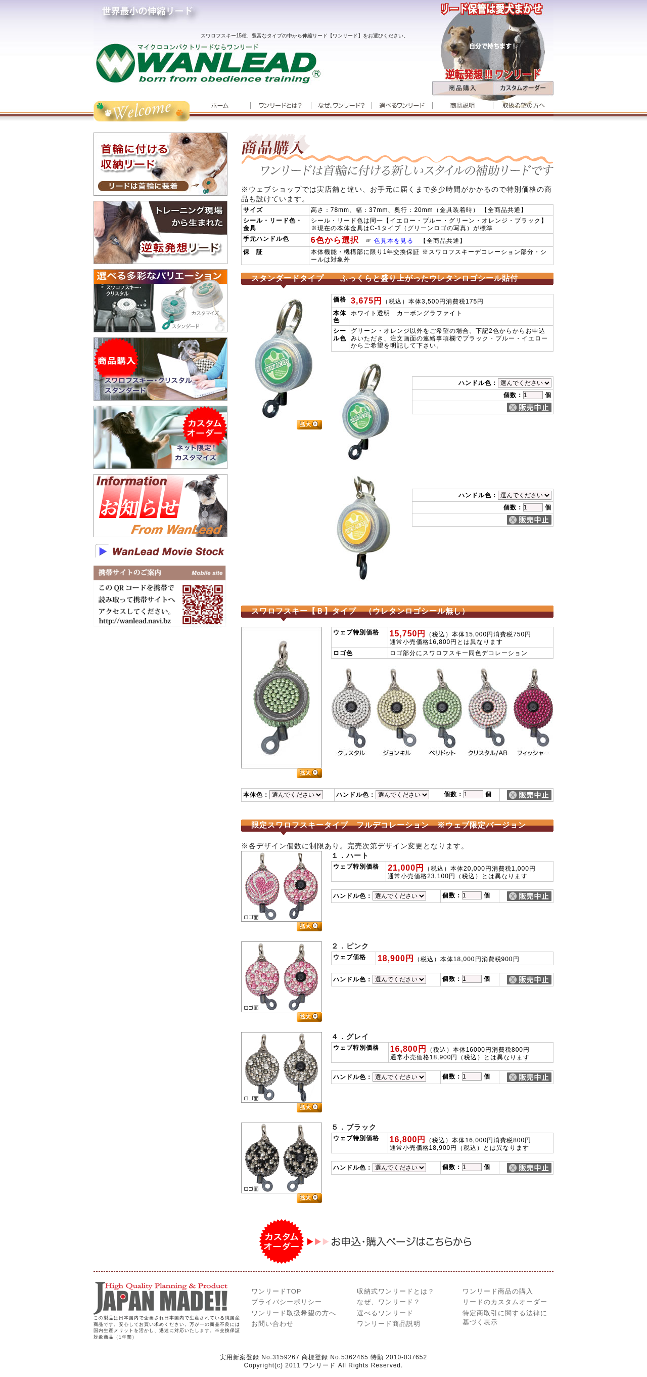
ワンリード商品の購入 (498, 1291)
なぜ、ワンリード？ (389, 1302)
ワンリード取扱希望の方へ (293, 1313)
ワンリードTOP (276, 1291)
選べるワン (385, 1313)
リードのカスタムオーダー (505, 1302)
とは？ (396, 1291)
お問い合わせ (272, 1323)
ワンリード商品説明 (389, 1323)
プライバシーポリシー (286, 1302)
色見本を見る (397, 240)
